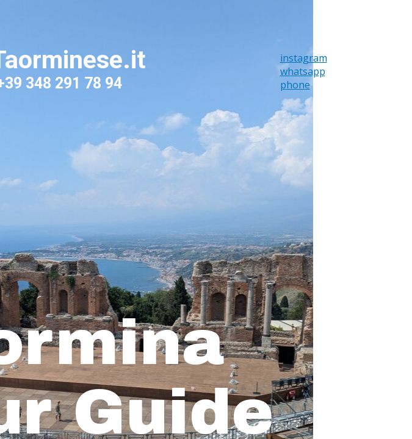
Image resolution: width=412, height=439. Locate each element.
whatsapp (302, 71)
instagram (303, 58)
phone (295, 84)
